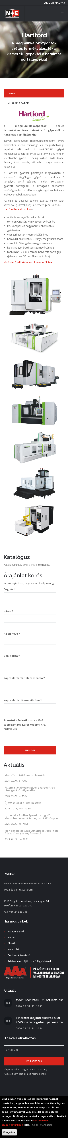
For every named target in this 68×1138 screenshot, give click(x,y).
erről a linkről (30, 564)
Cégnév (8, 589)
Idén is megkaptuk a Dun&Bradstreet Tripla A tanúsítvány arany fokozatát (32, 832)
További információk (41, 1124)
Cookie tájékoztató (19, 955)
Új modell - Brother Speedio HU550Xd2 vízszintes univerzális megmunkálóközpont (32, 817)
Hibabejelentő (16, 931)
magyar (60, 2)
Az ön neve (11, 633)
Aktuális (12, 943)
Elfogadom (9, 1132)
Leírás (11, 93)
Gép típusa (11, 656)
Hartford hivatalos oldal (17, 209)
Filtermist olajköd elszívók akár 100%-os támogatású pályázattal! (30, 789)
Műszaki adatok (18, 103)
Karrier (11, 937)
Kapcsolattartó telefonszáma (23, 678)
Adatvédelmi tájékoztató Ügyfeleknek (29, 961)
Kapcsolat (13, 949)
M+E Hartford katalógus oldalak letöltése (28, 262)
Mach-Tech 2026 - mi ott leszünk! (25, 775)
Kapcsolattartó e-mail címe (22, 700)
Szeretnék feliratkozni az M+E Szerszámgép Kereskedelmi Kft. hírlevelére (25, 725)
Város (7, 611)
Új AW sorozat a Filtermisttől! (23, 803)
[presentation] (31, 739)
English (49, 2)
